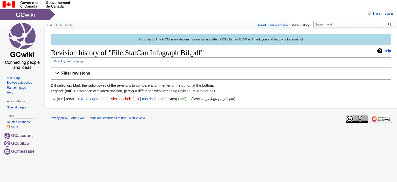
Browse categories (19, 82)
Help (387, 51)
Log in (389, 13)
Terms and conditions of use (107, 118)
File (49, 25)
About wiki (78, 118)
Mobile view (137, 118)
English (377, 13)
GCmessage (19, 151)
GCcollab (16, 143)
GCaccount (18, 135)
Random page (16, 87)
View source (279, 25)
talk (136, 99)
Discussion (64, 25)
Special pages (16, 107)
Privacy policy (59, 118)
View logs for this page (69, 61)
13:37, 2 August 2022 (91, 99)
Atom (14, 127)
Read (262, 25)
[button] (221, 73)
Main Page (14, 78)
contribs (148, 99)
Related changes (18, 122)
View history (301, 25)
